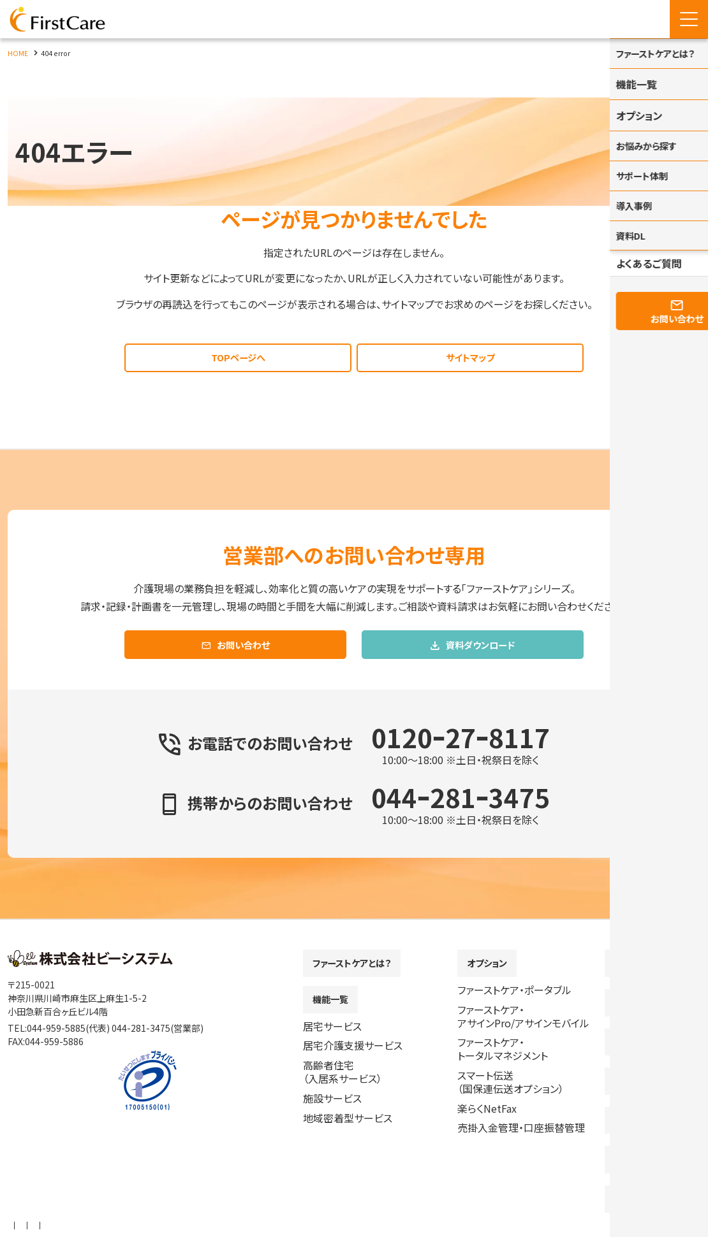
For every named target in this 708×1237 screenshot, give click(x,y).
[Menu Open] (689, 19)
